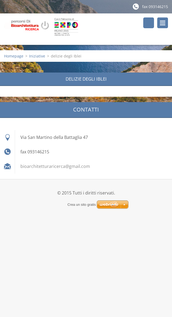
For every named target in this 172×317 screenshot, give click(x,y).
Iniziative (37, 56)
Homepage (13, 56)
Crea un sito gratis (81, 205)
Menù (162, 22)
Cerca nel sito (148, 22)
